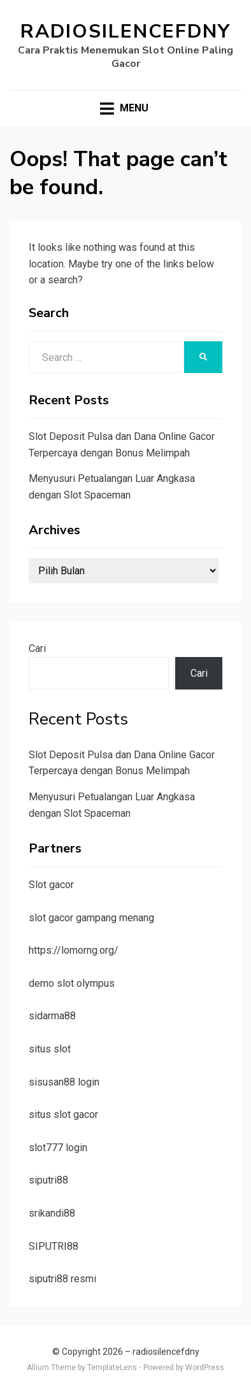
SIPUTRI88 (53, 1246)
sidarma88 (52, 1016)
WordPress (204, 1367)
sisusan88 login (64, 1082)
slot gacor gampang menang (91, 918)
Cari (37, 648)
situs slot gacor (63, 1114)
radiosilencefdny (125, 31)
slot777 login (58, 1148)
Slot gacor (51, 885)
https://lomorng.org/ (73, 950)
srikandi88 (52, 1213)
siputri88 (48, 1180)
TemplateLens (112, 1367)
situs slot (50, 1049)
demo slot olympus (72, 983)
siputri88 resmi (62, 1279)
